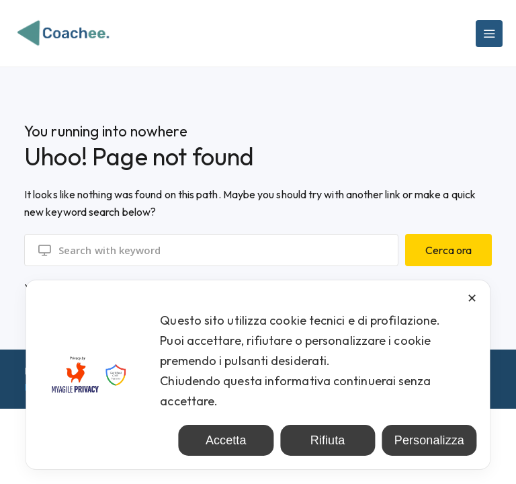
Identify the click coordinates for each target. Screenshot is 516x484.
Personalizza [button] (429, 440)
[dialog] (258, 374)
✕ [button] (472, 298)
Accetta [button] (226, 440)
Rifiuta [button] (327, 440)
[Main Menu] (489, 33)
